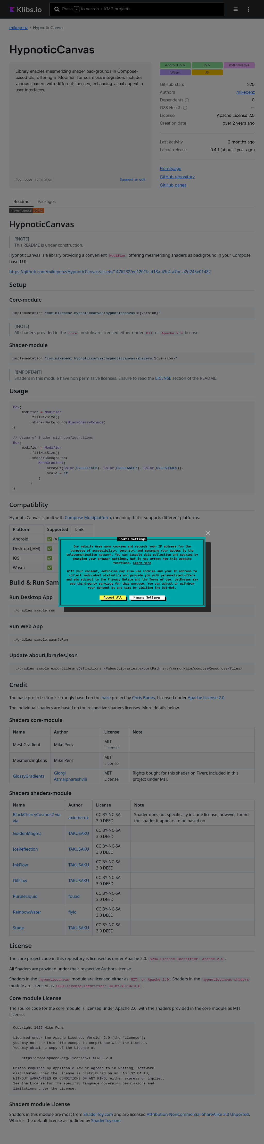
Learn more (142, 563)
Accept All (113, 597)
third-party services (95, 584)
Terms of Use (160, 579)
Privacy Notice (120, 579)
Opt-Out (168, 588)
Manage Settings (147, 597)
